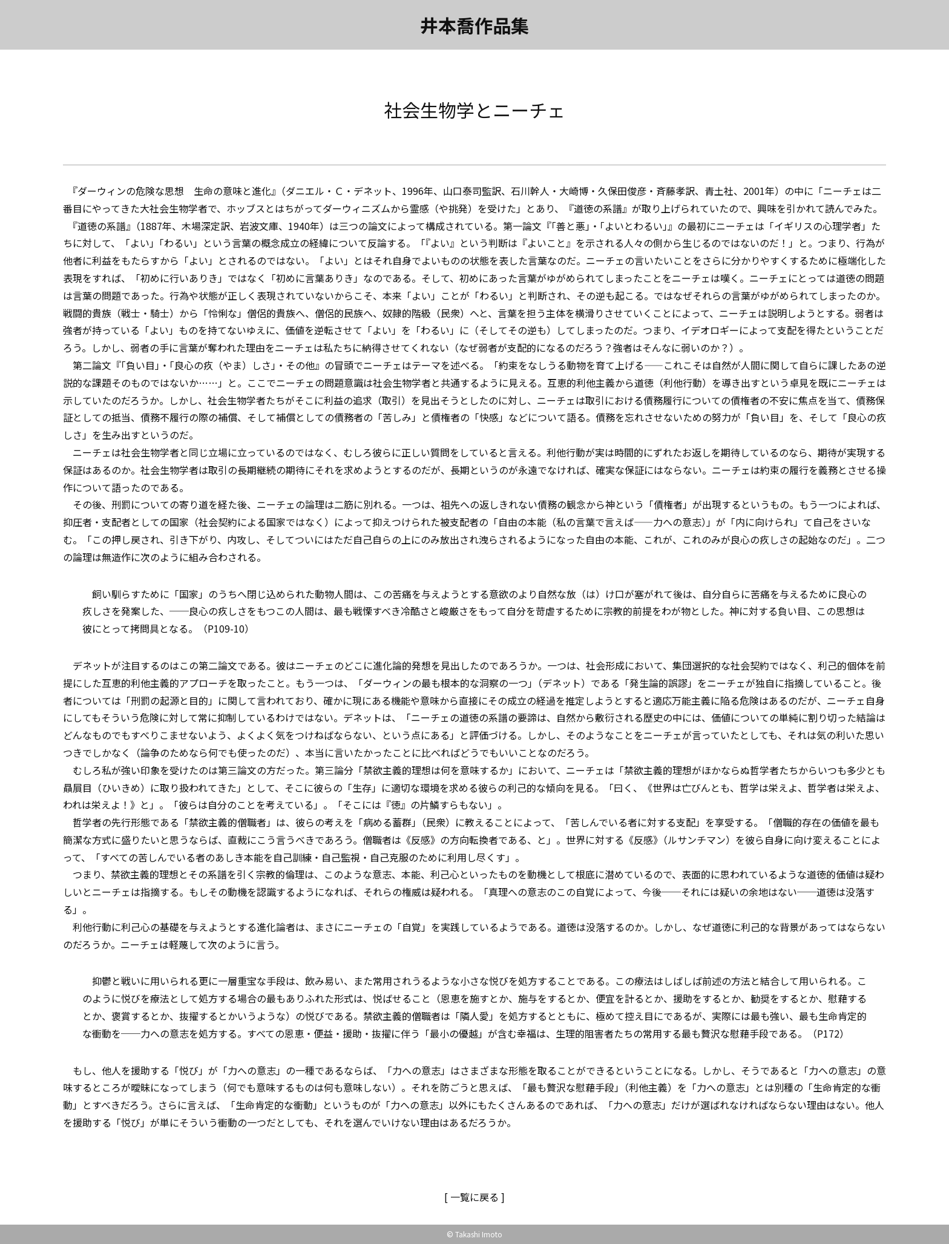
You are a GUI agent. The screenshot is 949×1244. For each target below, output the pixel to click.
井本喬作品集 (474, 25)
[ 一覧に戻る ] (474, 1197)
